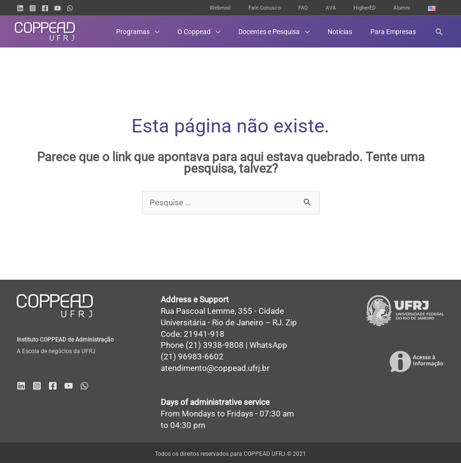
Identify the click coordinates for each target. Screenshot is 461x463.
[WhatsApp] (70, 8)
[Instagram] (32, 8)
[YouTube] (57, 8)
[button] (439, 31)
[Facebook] (45, 8)
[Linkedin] (20, 8)
